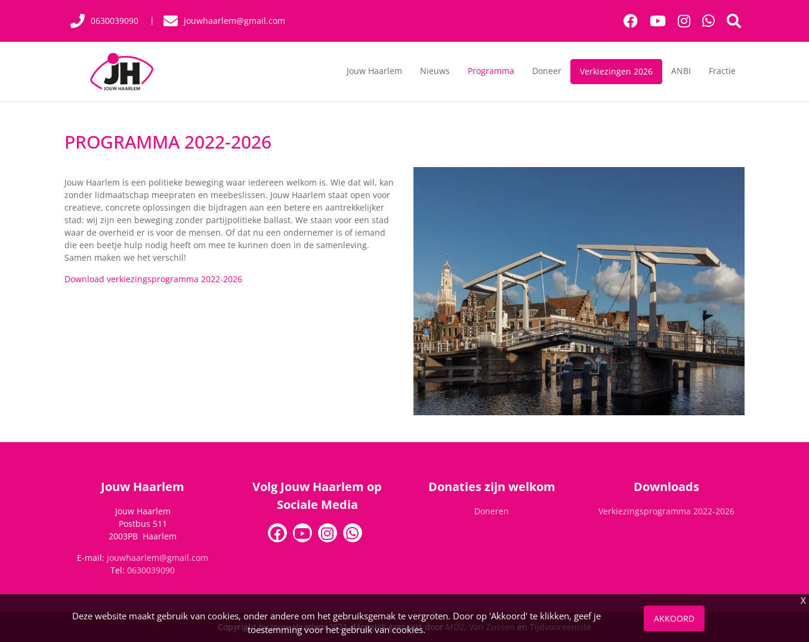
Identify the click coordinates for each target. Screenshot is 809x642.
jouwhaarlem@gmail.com (157, 557)
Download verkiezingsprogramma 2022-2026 (153, 279)
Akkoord (674, 618)
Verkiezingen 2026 (616, 71)
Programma (491, 70)
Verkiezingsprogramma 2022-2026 (666, 511)
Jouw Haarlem (374, 70)
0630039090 (151, 570)
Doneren (491, 511)
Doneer (546, 70)
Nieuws (435, 70)
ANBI (681, 70)
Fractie (722, 70)
